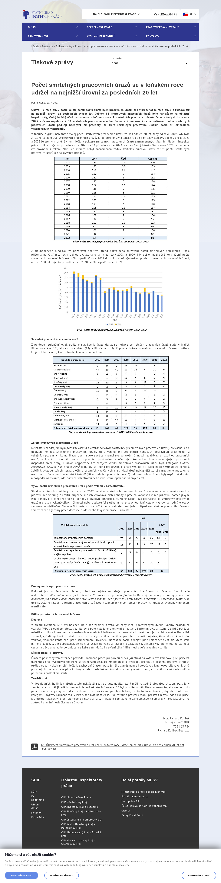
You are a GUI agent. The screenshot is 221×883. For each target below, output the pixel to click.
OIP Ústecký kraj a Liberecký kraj (81, 819)
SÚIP (34, 791)
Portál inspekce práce (134, 796)
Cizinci (125, 810)
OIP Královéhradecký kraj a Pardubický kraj (78, 826)
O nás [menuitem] (32, 27)
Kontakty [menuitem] (153, 36)
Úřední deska (35, 806)
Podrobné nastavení (199, 875)
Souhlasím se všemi (21, 875)
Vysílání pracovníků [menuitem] (101, 36)
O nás (36, 46)
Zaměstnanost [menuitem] (38, 36)
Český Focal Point (132, 815)
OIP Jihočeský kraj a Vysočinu (79, 806)
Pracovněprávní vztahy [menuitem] (162, 27)
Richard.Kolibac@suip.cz (174, 730)
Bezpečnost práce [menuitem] (99, 27)
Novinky (36, 812)
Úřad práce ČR (130, 801)
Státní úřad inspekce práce (42, 14)
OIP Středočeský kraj (74, 802)
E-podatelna (37, 798)
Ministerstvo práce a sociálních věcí (144, 791)
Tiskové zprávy (64, 46)
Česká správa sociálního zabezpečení (144, 806)
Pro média (47, 46)
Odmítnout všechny (61, 875)
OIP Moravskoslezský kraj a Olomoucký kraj (78, 842)
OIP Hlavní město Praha (76, 797)
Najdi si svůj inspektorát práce (114, 14)
